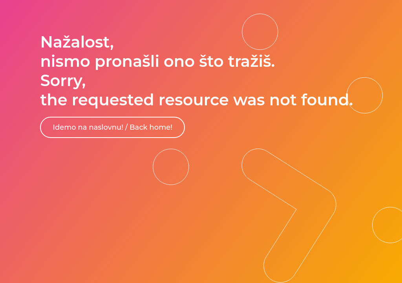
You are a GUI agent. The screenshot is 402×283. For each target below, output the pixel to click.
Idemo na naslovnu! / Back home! (112, 127)
